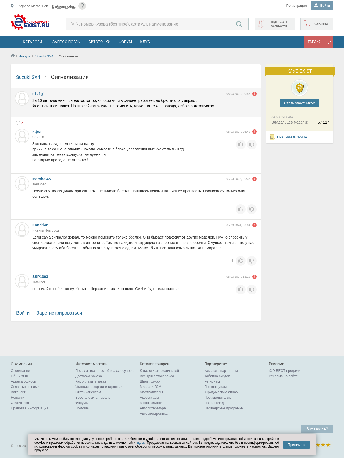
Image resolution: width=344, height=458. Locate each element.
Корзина (321, 24)
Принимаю (296, 445)
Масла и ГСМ (151, 387)
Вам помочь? (317, 429)
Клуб (145, 42)
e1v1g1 (38, 94)
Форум (125, 42)
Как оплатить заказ (90, 381)
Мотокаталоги (151, 403)
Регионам (212, 381)
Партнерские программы (224, 408)
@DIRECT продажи (284, 371)
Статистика (20, 403)
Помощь (82, 408)
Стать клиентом (88, 392)
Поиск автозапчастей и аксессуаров (104, 371)
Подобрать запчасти (279, 24)
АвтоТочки (99, 42)
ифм (36, 131)
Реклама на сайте (283, 376)
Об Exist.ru (19, 376)
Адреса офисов (23, 381)
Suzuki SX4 (44, 56)
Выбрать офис (64, 6)
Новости (17, 397)
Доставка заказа (88, 376)
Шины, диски (150, 381)
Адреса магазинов (33, 6)
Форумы (81, 403)
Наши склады (215, 403)
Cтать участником (299, 103)
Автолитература (153, 408)
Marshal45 (41, 179)
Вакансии (18, 392)
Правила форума (292, 137)
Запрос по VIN (66, 42)
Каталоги (32, 42)
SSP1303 (40, 277)
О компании (20, 371)
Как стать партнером (221, 371)
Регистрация (296, 5)
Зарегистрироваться (59, 313)
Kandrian (40, 225)
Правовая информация (29, 408)
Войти (23, 313)
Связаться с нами (25, 387)
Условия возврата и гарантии (99, 387)
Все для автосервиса (157, 376)
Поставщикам (215, 387)
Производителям (218, 397)
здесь (141, 443)
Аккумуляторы (151, 392)
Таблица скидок (217, 376)
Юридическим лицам (221, 392)
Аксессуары (149, 397)
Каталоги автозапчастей (159, 371)
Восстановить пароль (92, 397)
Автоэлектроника (153, 414)
